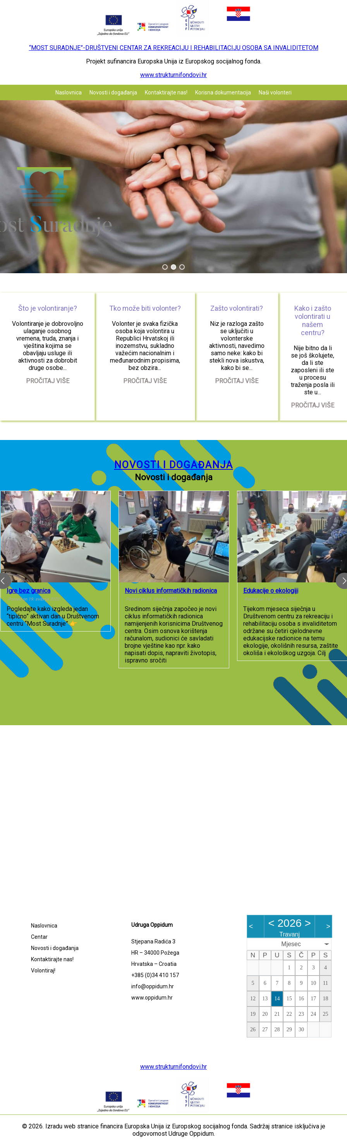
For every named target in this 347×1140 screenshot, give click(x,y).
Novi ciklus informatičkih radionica (171, 590)
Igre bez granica (28, 590)
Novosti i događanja (113, 92)
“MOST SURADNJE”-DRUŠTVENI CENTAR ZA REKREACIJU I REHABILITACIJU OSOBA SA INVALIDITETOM (173, 47)
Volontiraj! (43, 970)
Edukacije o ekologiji (270, 590)
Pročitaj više (47, 381)
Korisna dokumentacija (223, 92)
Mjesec (291, 944)
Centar (39, 937)
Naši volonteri (275, 92)
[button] (165, 267)
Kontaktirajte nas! (166, 92)
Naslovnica (68, 92)
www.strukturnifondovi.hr (173, 75)
